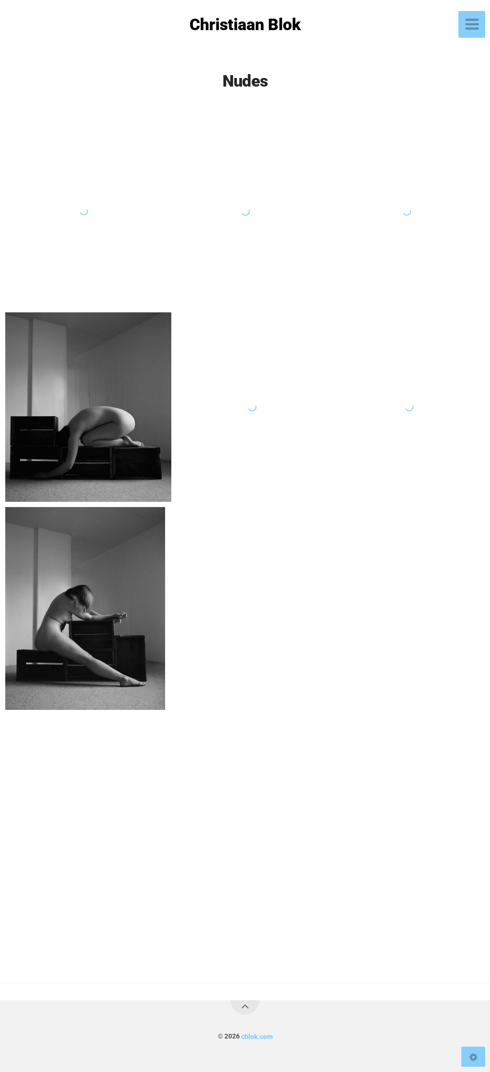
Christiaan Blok (245, 24)
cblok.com (257, 1036)
